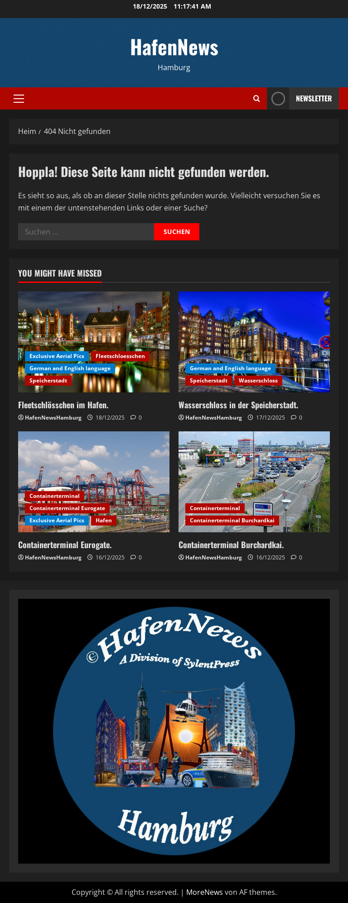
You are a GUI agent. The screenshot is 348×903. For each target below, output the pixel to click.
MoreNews (204, 892)
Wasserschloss (258, 380)
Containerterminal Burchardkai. (231, 544)
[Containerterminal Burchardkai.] (254, 481)
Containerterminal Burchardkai (232, 520)
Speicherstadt (48, 380)
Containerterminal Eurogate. (64, 544)
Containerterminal (54, 496)
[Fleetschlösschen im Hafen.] (93, 341)
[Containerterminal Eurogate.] (93, 481)
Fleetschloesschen (120, 356)
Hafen (104, 520)
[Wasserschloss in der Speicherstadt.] (254, 341)
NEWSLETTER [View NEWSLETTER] (299, 98)
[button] (19, 98)
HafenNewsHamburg (53, 417)
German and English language (70, 368)
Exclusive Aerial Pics (56, 356)
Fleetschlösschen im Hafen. (63, 405)
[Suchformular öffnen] (256, 98)
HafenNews (174, 46)
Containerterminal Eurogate (67, 508)
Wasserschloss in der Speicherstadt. (238, 405)
